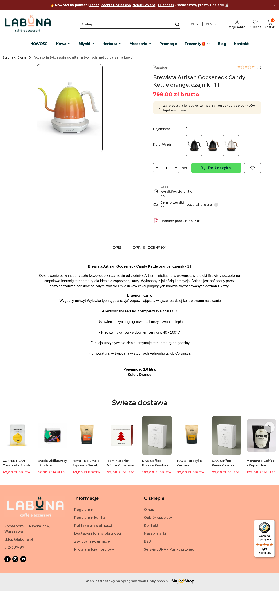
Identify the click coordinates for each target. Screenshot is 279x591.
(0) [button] (259, 67)
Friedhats (166, 5)
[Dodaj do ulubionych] (252, 168)
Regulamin (83, 509)
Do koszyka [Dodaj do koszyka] (216, 168)
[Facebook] (7, 559)
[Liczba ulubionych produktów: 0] (255, 24)
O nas (149, 509)
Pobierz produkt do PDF (176, 221)
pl (195, 24)
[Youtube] (23, 559)
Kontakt (151, 525)
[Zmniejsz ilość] (156, 168)
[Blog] (222, 44)
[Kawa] (63, 44)
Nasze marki (155, 533)
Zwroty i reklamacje (92, 541)
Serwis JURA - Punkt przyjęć (169, 549)
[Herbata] (112, 44)
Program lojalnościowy (94, 549)
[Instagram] (15, 559)
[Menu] (272, 522)
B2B (147, 541)
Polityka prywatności (93, 525)
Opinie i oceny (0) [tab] (149, 247)
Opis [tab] (117, 247)
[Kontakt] (241, 44)
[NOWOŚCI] (39, 44)
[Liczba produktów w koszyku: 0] (269, 24)
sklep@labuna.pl (18, 539)
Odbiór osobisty (158, 517)
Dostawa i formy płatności (97, 533)
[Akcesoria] (140, 44)
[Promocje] (168, 44)
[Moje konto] (237, 24)
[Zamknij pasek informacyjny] (274, 5)
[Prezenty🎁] (197, 44)
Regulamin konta (89, 517)
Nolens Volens (144, 5)
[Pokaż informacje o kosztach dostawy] (216, 204)
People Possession (116, 5)
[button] (70, 108)
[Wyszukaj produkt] (130, 24)
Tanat (94, 5)
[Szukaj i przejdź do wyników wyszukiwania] (177, 24)
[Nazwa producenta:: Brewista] (160, 67)
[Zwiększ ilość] (176, 168)
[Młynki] (86, 44)
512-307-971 (15, 547)
